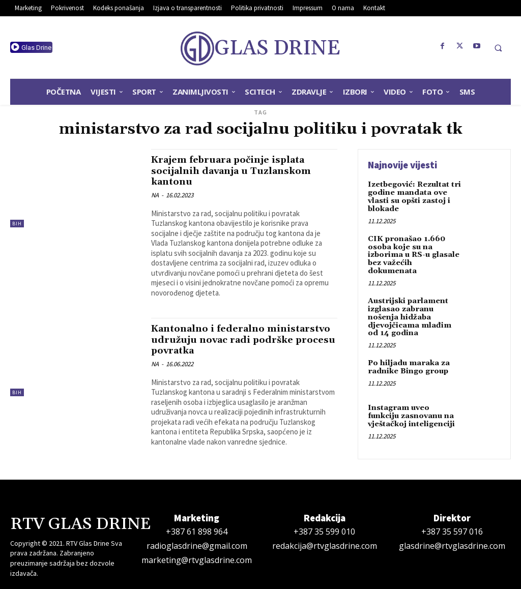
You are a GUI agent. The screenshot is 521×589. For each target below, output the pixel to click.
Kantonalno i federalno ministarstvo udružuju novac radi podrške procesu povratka (237, 338)
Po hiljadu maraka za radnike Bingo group (408, 355)
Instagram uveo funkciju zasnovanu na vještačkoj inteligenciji (414, 404)
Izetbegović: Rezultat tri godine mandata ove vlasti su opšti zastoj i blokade (413, 196)
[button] (498, 48)
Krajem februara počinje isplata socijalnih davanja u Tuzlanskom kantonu (236, 170)
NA (155, 194)
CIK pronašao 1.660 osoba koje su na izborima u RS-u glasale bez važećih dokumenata (414, 249)
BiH (17, 223)
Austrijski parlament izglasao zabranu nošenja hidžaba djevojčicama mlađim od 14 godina (414, 306)
